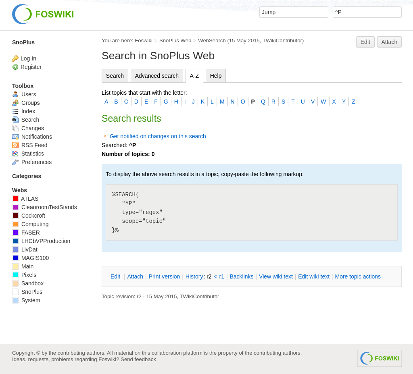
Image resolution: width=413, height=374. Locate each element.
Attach (390, 42)
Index (23, 111)
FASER (26, 232)
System (26, 300)
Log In (28, 58)
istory (194, 276)
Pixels (24, 275)
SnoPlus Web (175, 40)
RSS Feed (29, 145)
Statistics (28, 153)
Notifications (32, 136)
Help (216, 76)
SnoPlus (23, 42)
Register (31, 67)
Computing (30, 224)
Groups (26, 103)
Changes (28, 128)
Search (115, 76)
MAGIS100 (30, 258)
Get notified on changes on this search (158, 136)
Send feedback (138, 359)
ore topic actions (358, 276)
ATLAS (25, 198)
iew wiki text (276, 276)
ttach (135, 276)
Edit (365, 42)
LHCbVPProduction (41, 241)
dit (116, 276)
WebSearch (212, 40)
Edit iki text (314, 276)
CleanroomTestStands (44, 207)
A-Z (194, 76)
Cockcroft (28, 215)
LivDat (25, 249)
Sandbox (28, 283)
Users (24, 94)
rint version (164, 276)
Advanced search (157, 76)
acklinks (241, 276)
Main (22, 266)
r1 (221, 276)
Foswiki (143, 40)
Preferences (32, 162)
